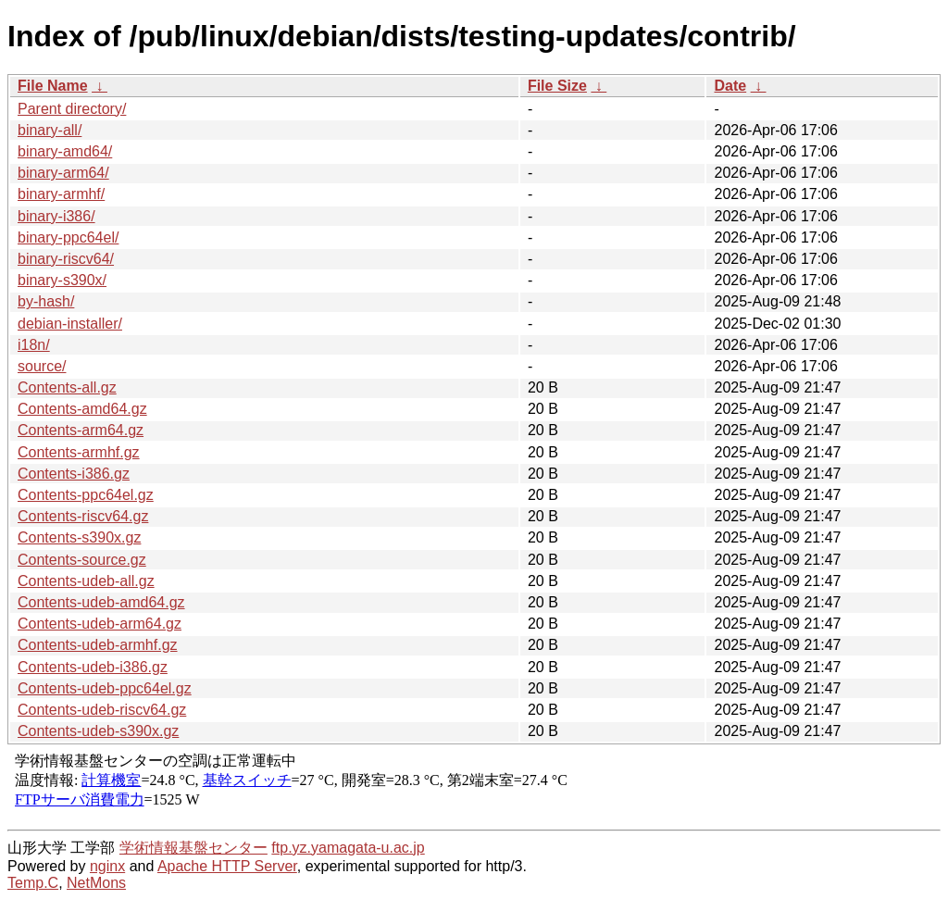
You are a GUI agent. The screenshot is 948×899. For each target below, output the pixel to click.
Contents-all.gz (67, 387)
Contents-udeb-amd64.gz (101, 602)
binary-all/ (49, 130)
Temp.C (32, 883)
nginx (107, 866)
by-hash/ (46, 301)
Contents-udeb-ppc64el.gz (105, 688)
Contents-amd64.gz (82, 409)
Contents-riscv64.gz (83, 516)
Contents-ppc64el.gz (86, 495)
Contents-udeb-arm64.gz (99, 623)
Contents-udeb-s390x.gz (98, 731)
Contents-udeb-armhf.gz (98, 645)
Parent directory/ (72, 109)
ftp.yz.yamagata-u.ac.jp (347, 847)
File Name (53, 86)
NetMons (96, 883)
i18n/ (34, 345)
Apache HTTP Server (227, 866)
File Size (557, 86)
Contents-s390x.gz (79, 537)
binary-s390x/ (62, 280)
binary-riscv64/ (66, 259)
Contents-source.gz (82, 560)
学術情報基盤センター (193, 847)
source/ (42, 366)
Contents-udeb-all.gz (86, 581)
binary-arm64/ (63, 173)
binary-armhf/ (61, 194)
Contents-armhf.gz (79, 452)
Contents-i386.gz (74, 473)
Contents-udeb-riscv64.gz (102, 710)
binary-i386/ (56, 216)
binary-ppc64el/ (68, 237)
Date (730, 86)
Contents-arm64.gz (80, 430)
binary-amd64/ (65, 151)
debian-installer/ (70, 323)
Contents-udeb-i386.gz (93, 667)
